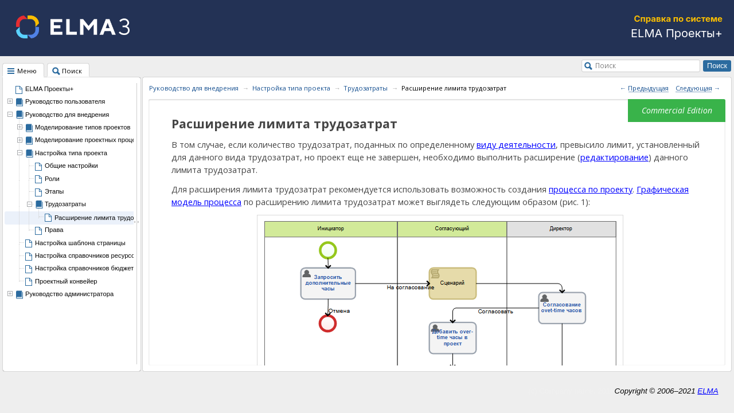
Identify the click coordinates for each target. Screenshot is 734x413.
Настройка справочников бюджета (86, 268)
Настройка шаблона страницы (80, 242)
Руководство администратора (69, 293)
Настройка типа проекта (71, 153)
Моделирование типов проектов (82, 127)
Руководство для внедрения (67, 114)
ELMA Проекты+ (49, 88)
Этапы (54, 191)
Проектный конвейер (66, 281)
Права (54, 229)
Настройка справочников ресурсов (86, 255)
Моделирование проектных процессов (92, 139)
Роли (52, 178)
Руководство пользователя (65, 101)
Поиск (605, 65)
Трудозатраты (65, 203)
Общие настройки (71, 165)
